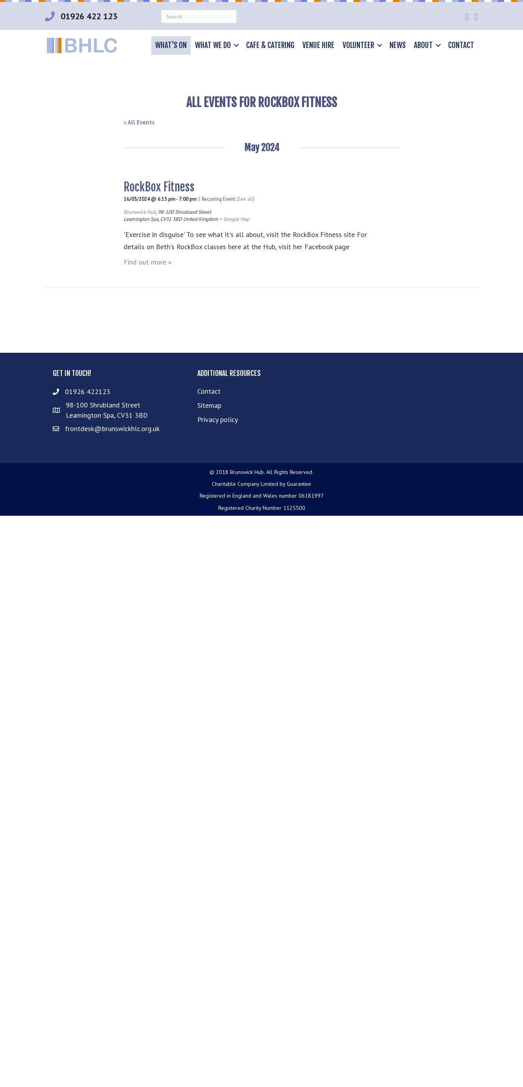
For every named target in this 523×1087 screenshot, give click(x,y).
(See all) (245, 199)
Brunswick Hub (140, 212)
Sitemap (209, 405)
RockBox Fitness (159, 187)
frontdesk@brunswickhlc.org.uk (112, 428)
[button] (236, 45)
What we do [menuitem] (213, 45)
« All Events (139, 122)
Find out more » (148, 262)
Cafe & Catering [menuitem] (270, 45)
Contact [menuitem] (461, 45)
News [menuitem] (397, 45)
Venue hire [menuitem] (318, 45)
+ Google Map (234, 219)
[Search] (199, 16)
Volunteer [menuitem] (358, 45)
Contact (209, 391)
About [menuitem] (423, 45)
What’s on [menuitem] (171, 45)
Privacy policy (217, 419)
